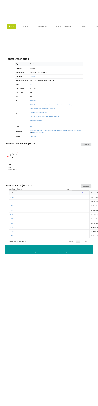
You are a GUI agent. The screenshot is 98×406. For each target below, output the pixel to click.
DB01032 (39, 130)
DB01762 (73, 130)
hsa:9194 (33, 136)
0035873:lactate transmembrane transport (42, 109)
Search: (78, 189)
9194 (31, 84)
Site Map (33, 252)
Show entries (15, 189)
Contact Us (41, 252)
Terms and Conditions (51, 252)
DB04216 (53, 130)
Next (86, 241)
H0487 (12, 227)
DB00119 (46, 130)
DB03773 (33, 130)
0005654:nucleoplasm (36, 120)
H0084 (12, 197)
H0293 (12, 219)
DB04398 (59, 130)
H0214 (12, 206)
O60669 (32, 76)
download (86, 144)
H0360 (12, 223)
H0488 (12, 231)
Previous (71, 241)
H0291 (12, 210)
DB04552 (41, 132)
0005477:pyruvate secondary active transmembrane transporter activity (51, 105)
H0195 (12, 201)
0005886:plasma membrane (38, 112)
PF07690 (33, 101)
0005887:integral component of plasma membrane (45, 116)
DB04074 (66, 130)
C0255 (10, 165)
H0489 (12, 236)
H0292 (12, 214)
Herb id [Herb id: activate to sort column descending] (12, 193)
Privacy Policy (63, 252)
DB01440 (35, 132)
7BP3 (31, 126)
